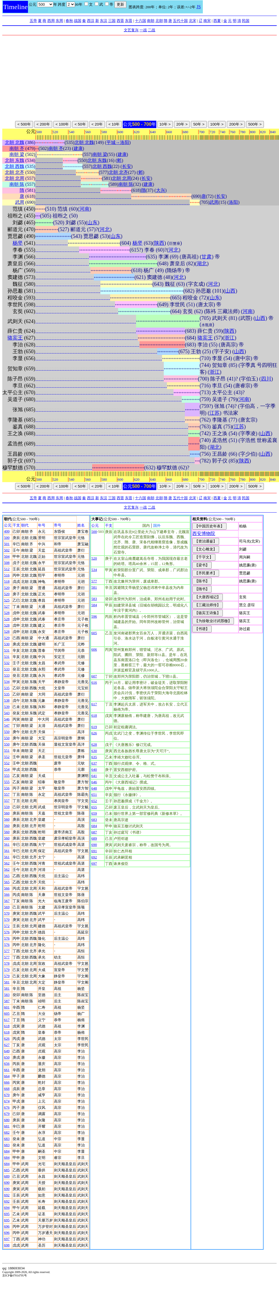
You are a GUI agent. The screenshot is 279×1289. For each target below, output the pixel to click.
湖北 (202, 263)
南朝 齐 (16, 148)
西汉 (90, 20)
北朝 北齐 (14, 172)
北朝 (159, 20)
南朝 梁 (16, 154)
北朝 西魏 (14, 166)
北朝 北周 (14, 178)
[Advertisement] (139, 78)
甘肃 (206, 257)
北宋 (192, 20)
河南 (84, 209)
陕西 (159, 243)
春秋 (69, 20)
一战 (143, 30)
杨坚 (18, 243)
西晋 (120, 20)
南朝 (150, 20)
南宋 (207, 20)
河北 (105, 229)
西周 (51, 20)
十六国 (140, 20)
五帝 (33, 20)
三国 (112, 20)
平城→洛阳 (117, 142)
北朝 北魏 (14, 142)
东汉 (103, 20)
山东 (92, 222)
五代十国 (180, 20)
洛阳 (233, 202)
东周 (59, 20)
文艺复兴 (131, 30)
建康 (78, 148)
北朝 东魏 (14, 160)
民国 (245, 20)
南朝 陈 (16, 184)
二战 (151, 30)
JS (199, 6)
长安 (126, 166)
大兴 (160, 190)
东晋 (128, 20)
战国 (77, 20)
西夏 (217, 20)
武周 (19, 202)
